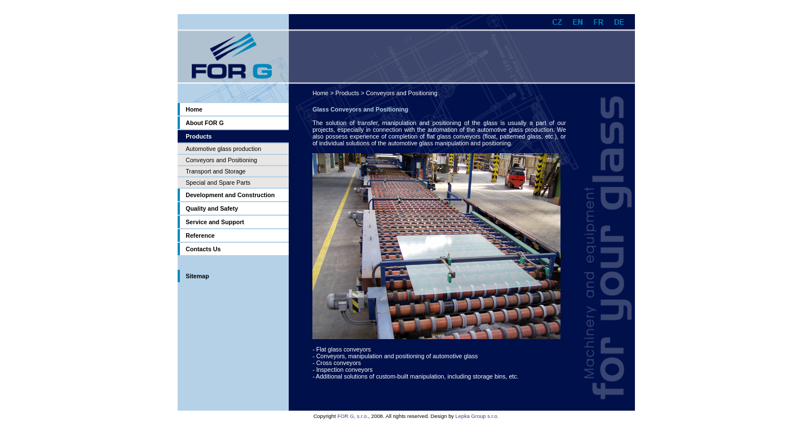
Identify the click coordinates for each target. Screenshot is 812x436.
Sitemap (197, 276)
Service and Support (215, 222)
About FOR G (204, 122)
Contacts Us (203, 249)
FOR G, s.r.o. (352, 416)
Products (347, 93)
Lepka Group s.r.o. (477, 416)
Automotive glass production (223, 148)
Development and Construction (230, 195)
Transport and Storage (215, 171)
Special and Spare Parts (218, 182)
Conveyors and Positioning (221, 160)
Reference (200, 235)
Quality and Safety (212, 208)
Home (194, 109)
